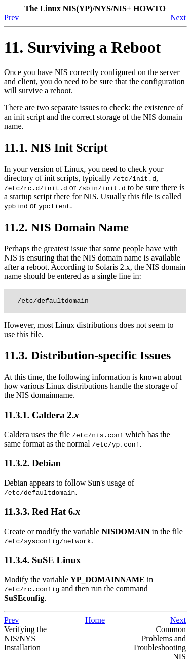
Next (178, 17)
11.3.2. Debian (32, 464)
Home (95, 621)
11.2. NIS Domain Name (66, 227)
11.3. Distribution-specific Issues (87, 356)
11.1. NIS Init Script (56, 147)
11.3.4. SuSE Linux (42, 561)
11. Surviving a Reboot (82, 47)
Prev (11, 17)
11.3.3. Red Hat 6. (42, 513)
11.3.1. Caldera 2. (41, 416)
